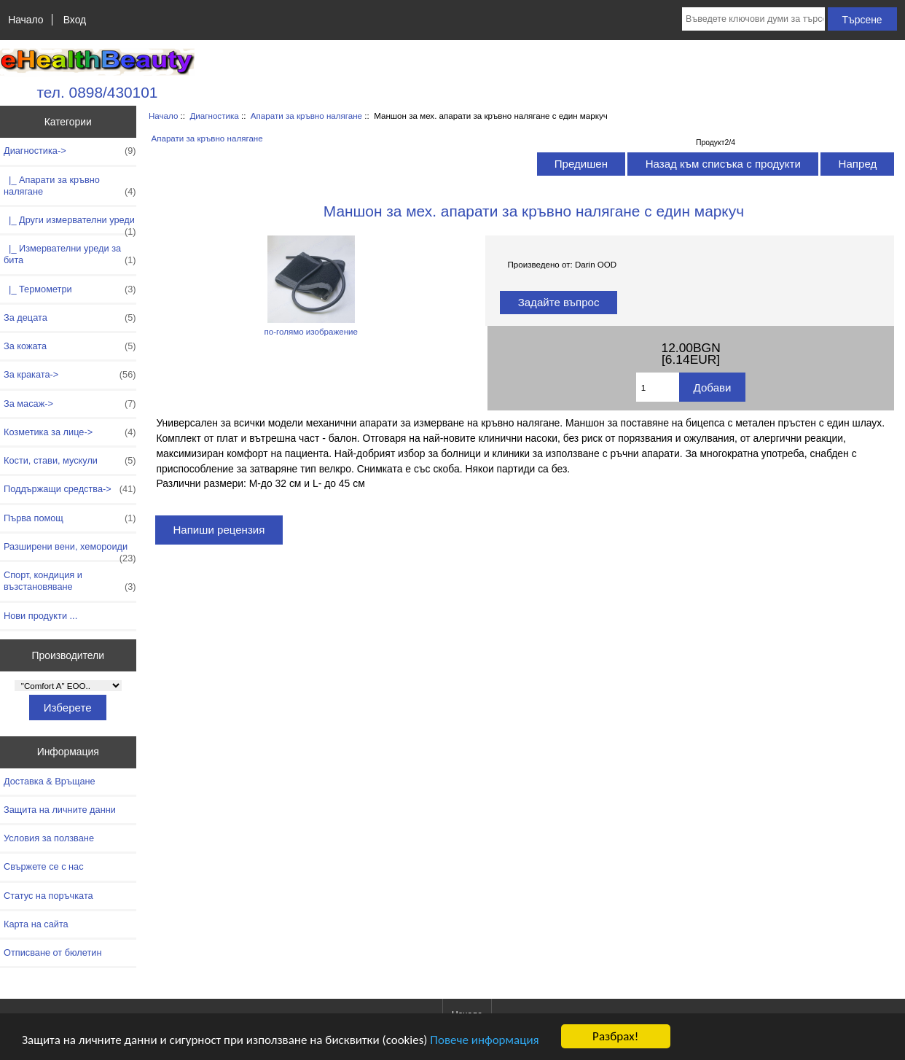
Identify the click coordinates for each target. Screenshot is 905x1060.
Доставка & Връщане (49, 781)
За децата (70, 318)
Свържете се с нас (44, 866)
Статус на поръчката (48, 895)
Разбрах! (615, 1036)
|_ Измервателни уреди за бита (70, 254)
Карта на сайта (36, 924)
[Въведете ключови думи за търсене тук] (753, 19)
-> (70, 151)
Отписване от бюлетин (52, 952)
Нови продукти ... (40, 615)
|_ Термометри (70, 289)
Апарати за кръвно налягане (306, 115)
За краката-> (70, 375)
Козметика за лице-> (70, 432)
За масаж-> (70, 404)
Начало (25, 20)
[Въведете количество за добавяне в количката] (657, 387)
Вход (74, 20)
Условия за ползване (49, 838)
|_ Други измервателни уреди (70, 223)
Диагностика (213, 115)
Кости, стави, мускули (70, 461)
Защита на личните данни (60, 809)
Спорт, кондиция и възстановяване (70, 581)
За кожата (70, 346)
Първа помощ (70, 518)
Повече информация (484, 1040)
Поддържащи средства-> (70, 489)
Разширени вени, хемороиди (70, 550)
